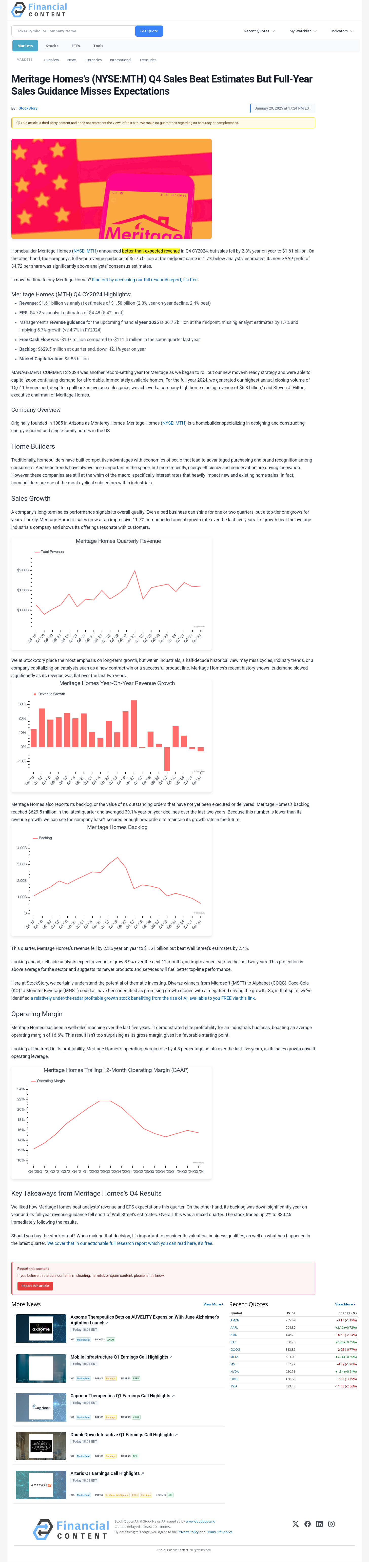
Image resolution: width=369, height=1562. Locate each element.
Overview (51, 59)
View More (212, 1304)
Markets (25, 45)
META (234, 1357)
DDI (135, 1456)
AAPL (234, 1327)
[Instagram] (331, 1530)
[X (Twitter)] (295, 1530)
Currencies (93, 59)
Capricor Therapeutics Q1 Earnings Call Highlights (123, 1396)
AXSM (110, 1339)
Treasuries (148, 59)
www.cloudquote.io (200, 1521)
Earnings (111, 1378)
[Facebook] (307, 1530)
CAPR (136, 1417)
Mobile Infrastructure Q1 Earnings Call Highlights (122, 1357)
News (71, 59)
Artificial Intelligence (117, 1495)
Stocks (52, 45)
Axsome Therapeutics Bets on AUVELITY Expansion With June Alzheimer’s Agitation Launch (145, 1320)
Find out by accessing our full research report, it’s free (145, 279)
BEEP (136, 1378)
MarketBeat (83, 1339)
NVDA (234, 1371)
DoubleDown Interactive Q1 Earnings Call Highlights (124, 1434)
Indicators (339, 31)
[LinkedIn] (319, 1530)
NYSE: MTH (84, 251)
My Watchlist (300, 31)
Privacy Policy (188, 1532)
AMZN (234, 1320)
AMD (233, 1335)
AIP (170, 1495)
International (120, 59)
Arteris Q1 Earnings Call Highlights (107, 1473)
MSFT (234, 1364)
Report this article (35, 1286)
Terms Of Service (219, 1532)
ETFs (76, 45)
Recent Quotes (256, 31)
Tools (98, 45)
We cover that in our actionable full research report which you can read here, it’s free (129, 1243)
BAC (233, 1342)
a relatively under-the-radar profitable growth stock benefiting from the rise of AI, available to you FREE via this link (143, 998)
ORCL (234, 1379)
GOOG (235, 1349)
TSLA (233, 1386)
